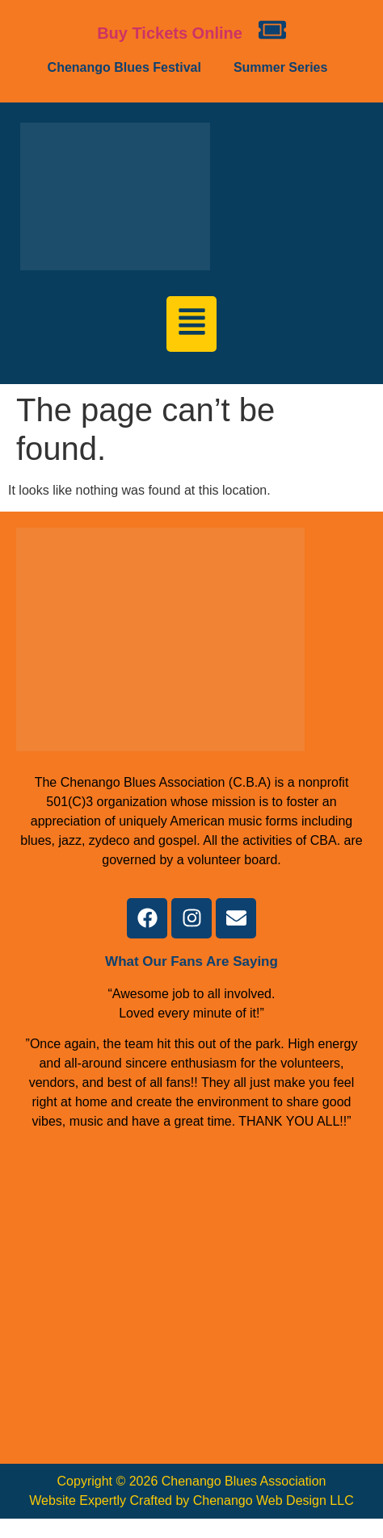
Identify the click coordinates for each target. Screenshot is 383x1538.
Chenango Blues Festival (124, 67)
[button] (128, 67)
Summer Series (281, 67)
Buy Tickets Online (169, 33)
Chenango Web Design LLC (273, 1500)
